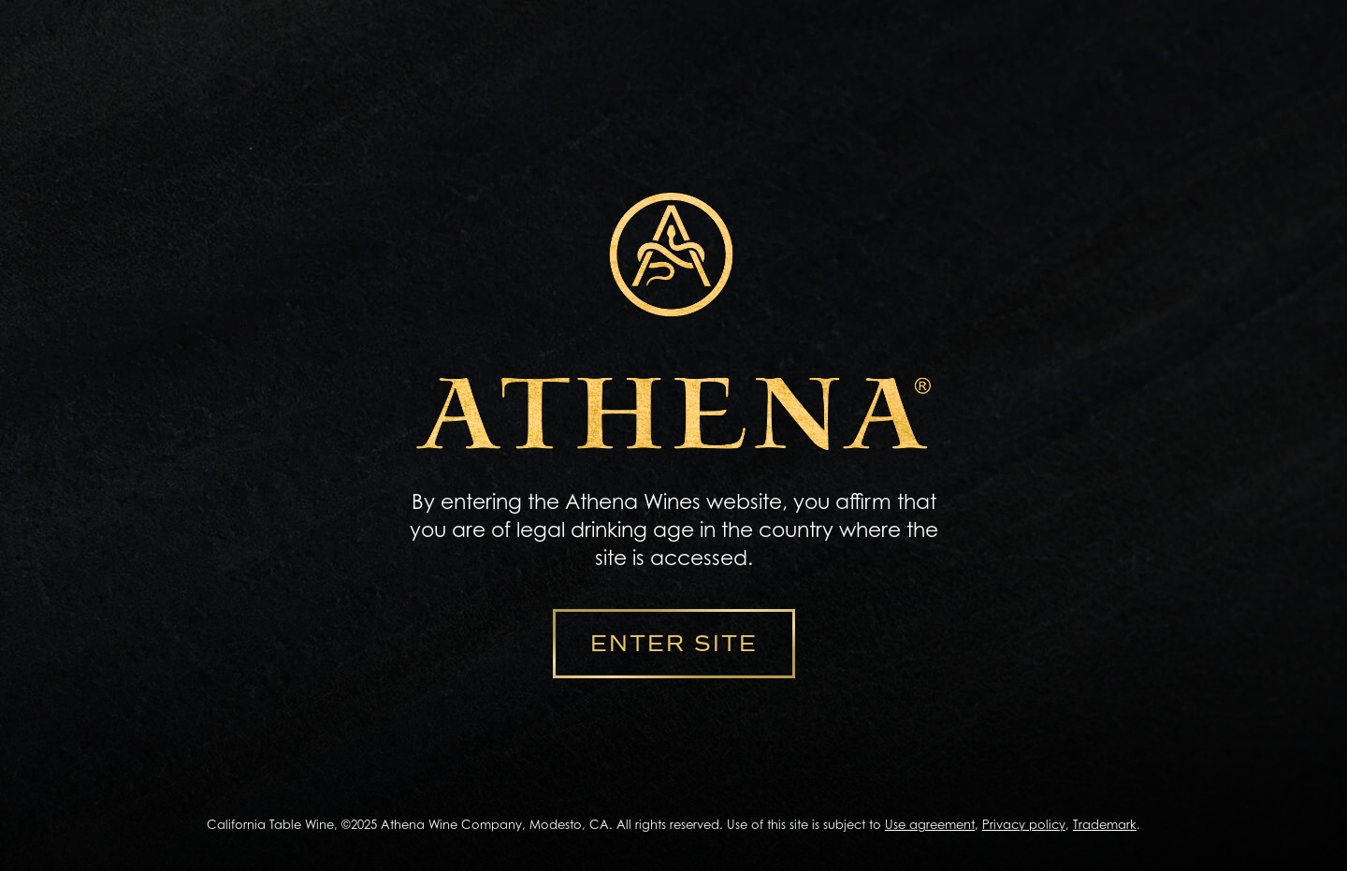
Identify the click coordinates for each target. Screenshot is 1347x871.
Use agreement (930, 824)
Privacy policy (1023, 824)
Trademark (1105, 824)
